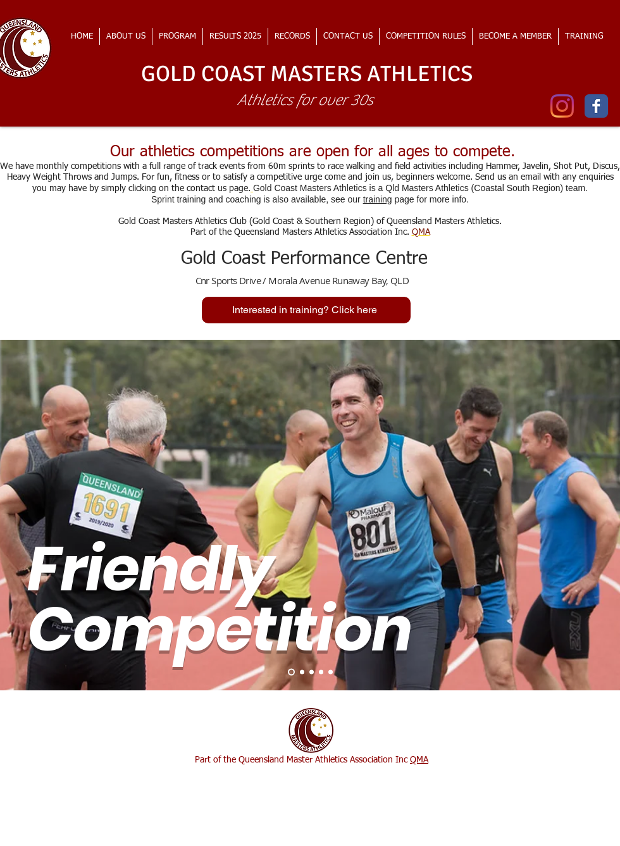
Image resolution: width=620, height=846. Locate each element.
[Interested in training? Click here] (306, 310)
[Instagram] (562, 106)
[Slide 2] (302, 671)
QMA (419, 760)
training (377, 199)
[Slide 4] (321, 671)
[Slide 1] (291, 671)
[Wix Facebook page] (596, 106)
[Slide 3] (311, 671)
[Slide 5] (330, 671)
